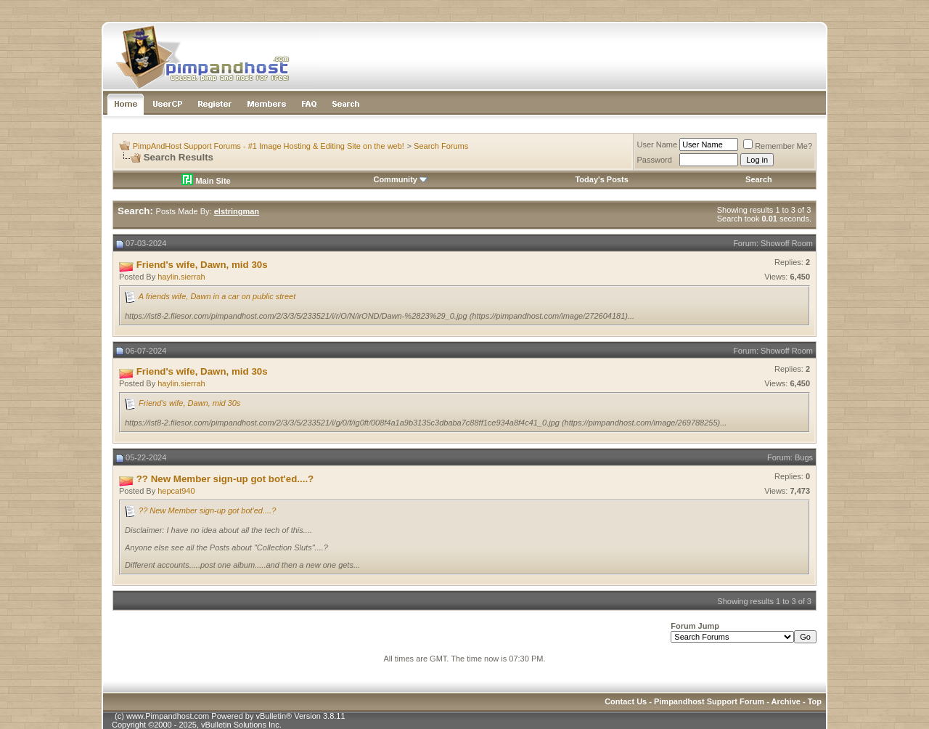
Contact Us (626, 701)
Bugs (804, 457)
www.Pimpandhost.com (167, 716)
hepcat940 (176, 490)
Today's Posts (601, 179)
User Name (657, 144)
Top (815, 701)
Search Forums (441, 146)
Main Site (205, 180)
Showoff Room (787, 243)
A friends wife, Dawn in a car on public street (217, 296)
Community (400, 179)
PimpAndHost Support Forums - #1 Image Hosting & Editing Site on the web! (268, 146)
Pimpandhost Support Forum (709, 701)
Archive (786, 701)
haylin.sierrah (181, 276)
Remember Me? (777, 146)
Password (654, 159)
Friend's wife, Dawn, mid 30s (189, 403)
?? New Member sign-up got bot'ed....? (207, 510)
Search (758, 179)
